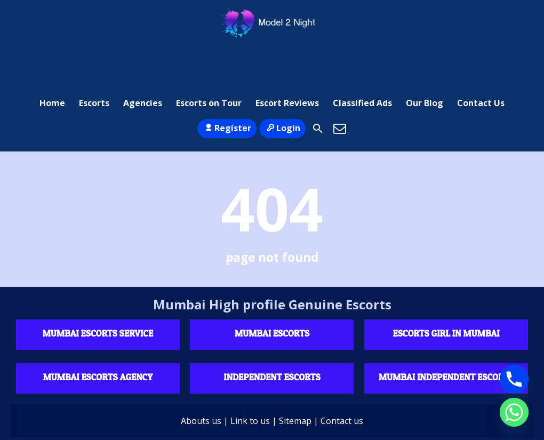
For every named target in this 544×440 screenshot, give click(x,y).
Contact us (342, 380)
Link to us (250, 380)
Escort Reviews (287, 56)
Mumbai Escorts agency (98, 335)
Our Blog (424, 56)
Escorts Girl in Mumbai (446, 292)
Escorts (94, 56)
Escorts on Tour (209, 56)
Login (282, 87)
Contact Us (481, 56)
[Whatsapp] (514, 412)
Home (52, 56)
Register (227, 87)
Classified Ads (362, 56)
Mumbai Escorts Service (98, 292)
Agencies (142, 56)
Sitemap (295, 380)
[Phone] (514, 379)
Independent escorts (271, 335)
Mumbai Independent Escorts (446, 335)
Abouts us (201, 380)
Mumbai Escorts (272, 292)
